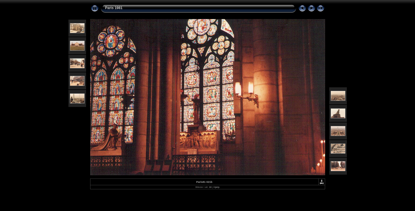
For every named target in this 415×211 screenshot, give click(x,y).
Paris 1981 (113, 8)
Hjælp (217, 187)
